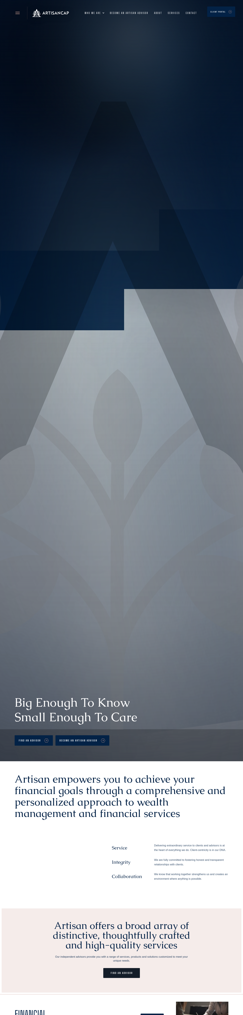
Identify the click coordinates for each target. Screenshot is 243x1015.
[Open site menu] (17, 12)
